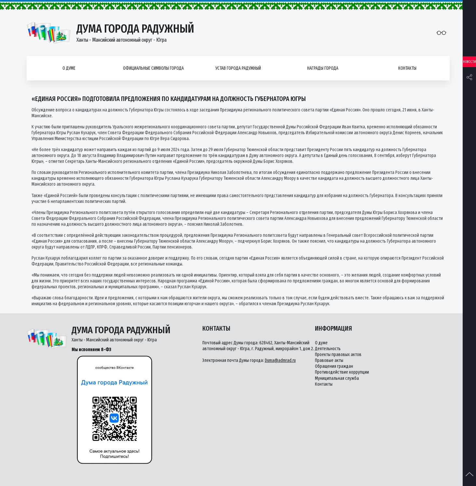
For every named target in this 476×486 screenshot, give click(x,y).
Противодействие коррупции (342, 372)
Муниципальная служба (337, 378)
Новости (469, 62)
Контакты (407, 68)
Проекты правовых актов (338, 354)
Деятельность (328, 348)
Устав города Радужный (238, 68)
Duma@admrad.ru (280, 360)
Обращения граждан (334, 366)
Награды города (322, 68)
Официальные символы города (153, 68)
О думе (68, 68)
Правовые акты (329, 360)
